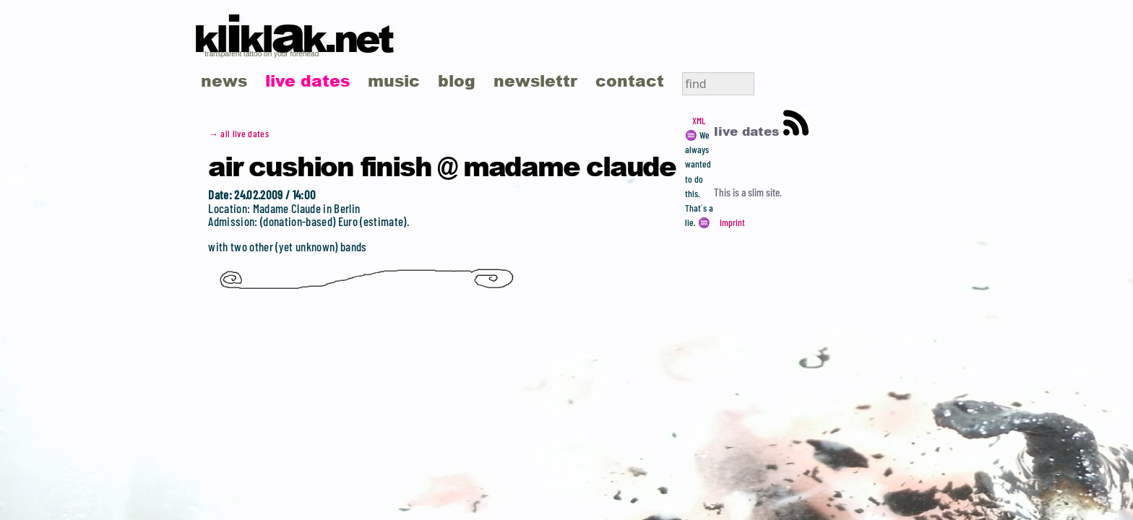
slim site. (765, 192)
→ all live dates (238, 133)
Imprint (732, 222)
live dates (307, 80)
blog (456, 80)
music (394, 80)
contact (629, 80)
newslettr (535, 80)
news (224, 80)
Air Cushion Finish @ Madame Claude (442, 165)
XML (698, 120)
